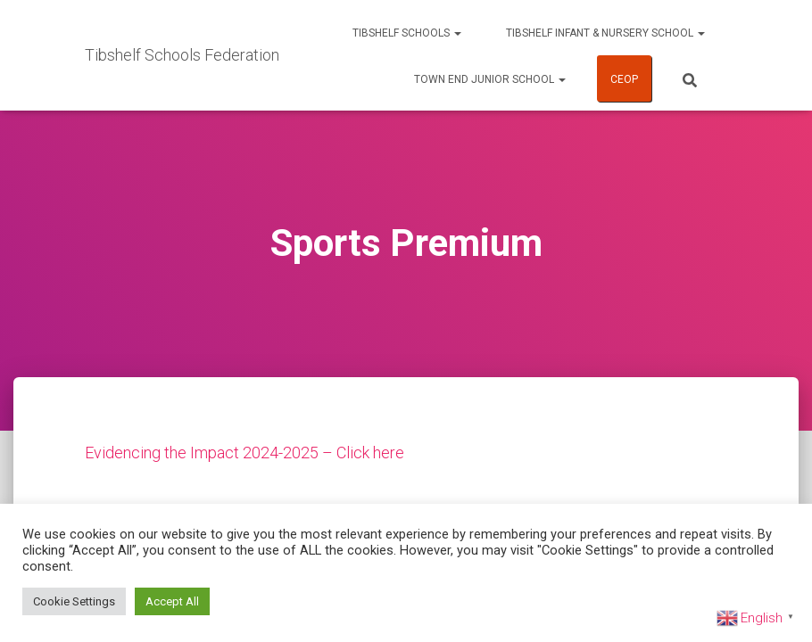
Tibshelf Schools (406, 33)
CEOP (624, 79)
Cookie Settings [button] (74, 601)
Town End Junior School (490, 79)
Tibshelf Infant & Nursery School (605, 33)
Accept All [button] (172, 601)
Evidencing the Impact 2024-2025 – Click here (244, 452)
